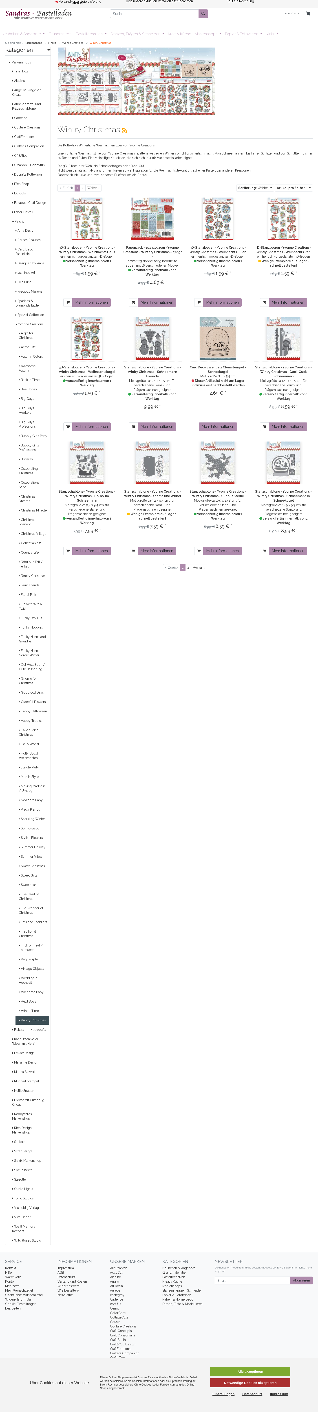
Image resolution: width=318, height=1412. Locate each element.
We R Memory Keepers (23, 1229)
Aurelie (115, 1290)
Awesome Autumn (27, 368)
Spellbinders (22, 1170)
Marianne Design (25, 1062)
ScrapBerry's (22, 1151)
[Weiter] (93, 188)
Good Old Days (31, 692)
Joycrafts (38, 1029)
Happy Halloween (33, 711)
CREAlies (19, 155)
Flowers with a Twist (30, 606)
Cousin (115, 1322)
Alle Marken (118, 1268)
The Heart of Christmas (29, 896)
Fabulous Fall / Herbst (31, 564)
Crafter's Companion (28, 146)
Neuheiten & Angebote (22, 34)
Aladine (18, 81)
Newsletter (65, 1295)
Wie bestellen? (68, 1290)
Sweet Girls (28, 875)
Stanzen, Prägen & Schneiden (135, 34)
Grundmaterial (60, 34)
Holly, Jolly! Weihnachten (28, 756)
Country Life (29, 552)
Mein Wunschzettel (19, 1290)
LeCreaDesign (23, 1053)
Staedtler (19, 1179)
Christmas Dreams (27, 499)
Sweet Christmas (32, 866)
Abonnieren (301, 1280)
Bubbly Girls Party (33, 436)
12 (292, 188)
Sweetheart (28, 885)
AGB (60, 1272)
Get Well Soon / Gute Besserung (32, 667)
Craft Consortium (122, 1335)
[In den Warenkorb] (68, 302)
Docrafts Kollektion (27, 174)
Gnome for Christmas (28, 681)
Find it (18, 221)
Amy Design (25, 230)
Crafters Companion (124, 1353)
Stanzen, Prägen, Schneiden (182, 1290)
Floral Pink (27, 594)
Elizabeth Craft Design (29, 203)
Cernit (114, 1308)
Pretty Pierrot (29, 809)
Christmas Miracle (33, 510)
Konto (9, 1281)
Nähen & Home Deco (177, 1299)
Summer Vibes (30, 856)
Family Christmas (32, 576)
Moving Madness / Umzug (32, 788)
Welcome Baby (31, 992)
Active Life (27, 347)
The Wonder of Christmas (31, 910)
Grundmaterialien (174, 1272)
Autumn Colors (31, 356)
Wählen (253, 188)
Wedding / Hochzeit (28, 980)
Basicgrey (117, 1295)
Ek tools (19, 193)
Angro (114, 1281)
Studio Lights (22, 1189)
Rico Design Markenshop (22, 1130)
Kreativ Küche (179, 34)
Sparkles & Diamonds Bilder (27, 303)
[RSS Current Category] (124, 130)
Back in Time (29, 380)
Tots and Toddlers (33, 922)
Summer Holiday (32, 847)
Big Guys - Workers (27, 410)
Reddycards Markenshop (22, 1116)
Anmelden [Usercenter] (292, 13)
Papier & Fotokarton (242, 34)
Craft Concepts (121, 1331)
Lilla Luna (23, 282)
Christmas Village (32, 533)
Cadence (19, 118)
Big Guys (26, 398)
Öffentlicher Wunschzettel (24, 1295)
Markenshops (206, 34)
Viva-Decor (21, 1217)
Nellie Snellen (23, 1090)
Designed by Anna (29, 263)
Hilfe (8, 1272)
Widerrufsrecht (68, 1286)
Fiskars (18, 1029)
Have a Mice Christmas (28, 732)
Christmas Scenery (27, 522)
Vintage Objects (31, 968)
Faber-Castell (22, 212)
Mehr (270, 34)
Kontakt (10, 1268)
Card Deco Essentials (24, 252)
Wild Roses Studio (26, 1240)
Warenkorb (13, 1277)
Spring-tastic (29, 828)
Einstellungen (223, 1394)
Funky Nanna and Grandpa (32, 639)
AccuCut (116, 1272)
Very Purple (28, 959)
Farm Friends (29, 585)
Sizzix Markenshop (26, 1160)
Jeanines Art (25, 272)
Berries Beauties (28, 240)
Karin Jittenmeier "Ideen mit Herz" (25, 1041)
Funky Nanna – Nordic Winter (30, 653)
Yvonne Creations (29, 324)
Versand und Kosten (72, 1281)
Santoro (18, 1142)
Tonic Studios (23, 1198)
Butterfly (26, 459)
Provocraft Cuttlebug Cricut (28, 1102)
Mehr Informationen (91, 302)
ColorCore (118, 1313)
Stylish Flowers (31, 838)
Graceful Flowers (32, 702)
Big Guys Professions (27, 424)
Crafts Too (117, 1358)
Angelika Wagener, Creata (26, 92)
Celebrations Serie (29, 485)
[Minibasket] (308, 13)
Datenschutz (66, 1277)
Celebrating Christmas (28, 471)
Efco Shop (20, 184)
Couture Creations (26, 127)
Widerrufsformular (18, 1299)
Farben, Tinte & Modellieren (182, 1304)
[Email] (252, 1280)
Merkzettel (12, 1286)
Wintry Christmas (32, 1020)
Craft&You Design (122, 1344)
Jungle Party (29, 767)
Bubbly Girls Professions (29, 448)
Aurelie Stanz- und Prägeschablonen (26, 106)
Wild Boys (27, 1001)
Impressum (65, 1268)
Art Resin (116, 1286)
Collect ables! (30, 543)
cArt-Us (115, 1304)
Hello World (29, 744)
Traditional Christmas (27, 934)
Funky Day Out (30, 618)
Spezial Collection (29, 315)
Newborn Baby (31, 800)
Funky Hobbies (31, 627)
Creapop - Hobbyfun (28, 165)
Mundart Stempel (25, 1081)
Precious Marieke (28, 291)
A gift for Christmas (26, 335)
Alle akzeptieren (250, 1371)
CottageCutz (119, 1317)
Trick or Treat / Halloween (31, 948)
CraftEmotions (23, 137)
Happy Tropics (30, 720)
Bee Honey (28, 389)
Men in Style (29, 777)
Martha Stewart (23, 1072)
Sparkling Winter (32, 819)
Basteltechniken (90, 34)
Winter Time (29, 1011)
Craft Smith (118, 1340)
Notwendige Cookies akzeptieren (250, 1383)
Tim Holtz (20, 71)
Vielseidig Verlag (25, 1208)
